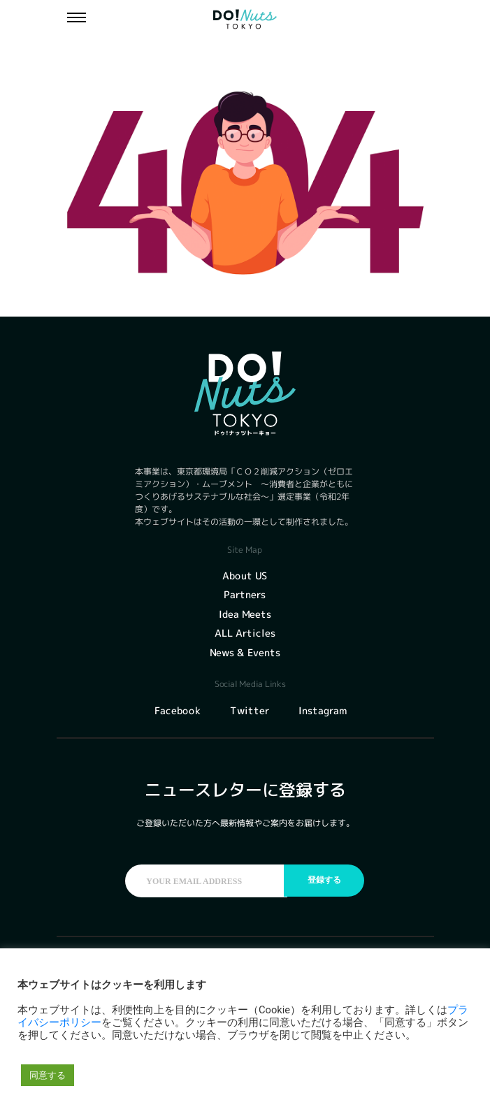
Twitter (248, 710)
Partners (245, 594)
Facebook (177, 710)
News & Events (245, 652)
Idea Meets (245, 614)
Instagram (322, 710)
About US (244, 575)
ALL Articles (245, 632)
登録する (324, 880)
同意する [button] (47, 1075)
